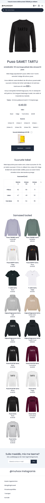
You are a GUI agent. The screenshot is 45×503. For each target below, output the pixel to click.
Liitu (33, 461)
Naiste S (35, 127)
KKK (28, 86)
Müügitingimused (10, 485)
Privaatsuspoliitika (10, 489)
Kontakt (7, 498)
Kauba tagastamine (10, 481)
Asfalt (33, 114)
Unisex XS (11, 123)
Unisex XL (10, 127)
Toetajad (7, 493)
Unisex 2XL (18, 127)
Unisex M (27, 123)
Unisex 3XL (27, 127)
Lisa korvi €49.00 (23, 148)
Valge (17, 114)
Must (11, 114)
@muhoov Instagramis (22, 471)
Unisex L (34, 123)
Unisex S (19, 123)
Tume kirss (25, 114)
